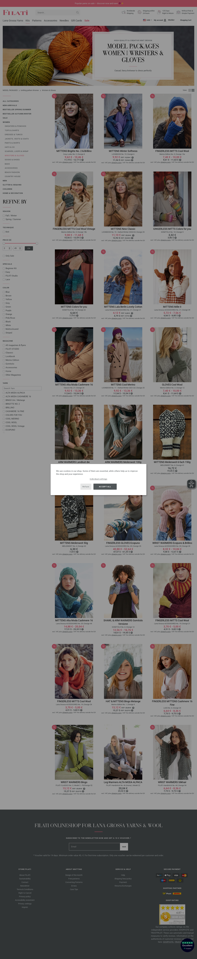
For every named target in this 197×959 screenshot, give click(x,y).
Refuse (85, 487)
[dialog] (98, 479)
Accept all (105, 487)
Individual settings (98, 479)
